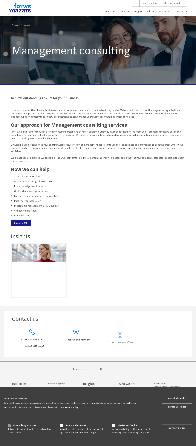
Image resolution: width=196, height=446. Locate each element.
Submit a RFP (20, 222)
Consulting (28, 23)
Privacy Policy (71, 407)
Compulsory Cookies (24, 425)
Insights (138, 11)
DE (156, 3)
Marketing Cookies (128, 425)
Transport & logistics (56, 383)
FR (150, 3)
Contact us (181, 11)
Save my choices (177, 427)
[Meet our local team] (76, 344)
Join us (150, 11)
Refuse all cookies (177, 406)
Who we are (165, 11)
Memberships (160, 383)
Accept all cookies (177, 398)
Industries (110, 11)
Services (124, 11)
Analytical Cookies (75, 425)
